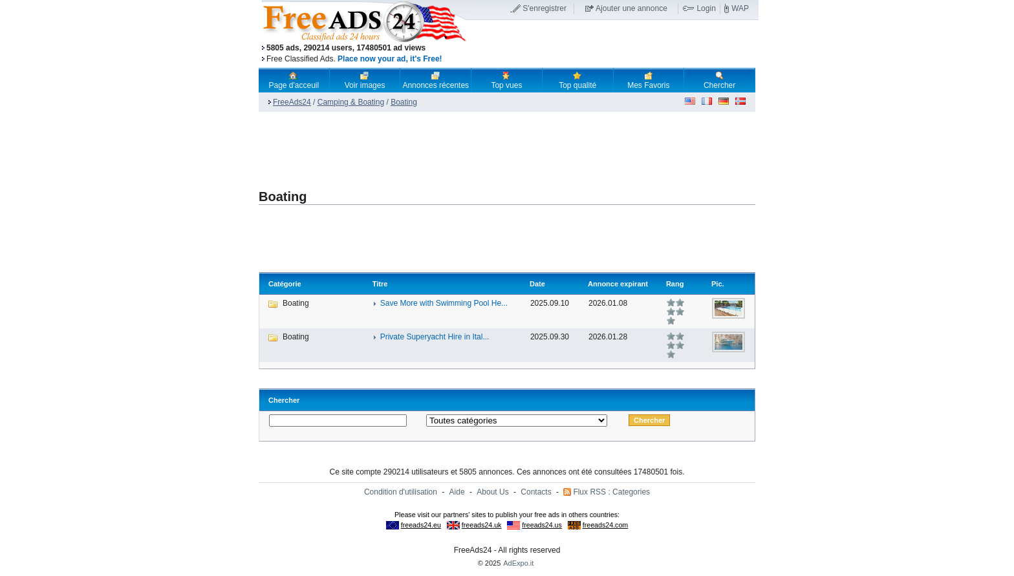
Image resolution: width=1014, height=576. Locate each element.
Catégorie (284, 284)
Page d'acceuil (294, 80)
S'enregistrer (544, 8)
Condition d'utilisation (400, 491)
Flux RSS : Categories (611, 491)
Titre (380, 284)
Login (705, 8)
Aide (457, 491)
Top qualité (577, 80)
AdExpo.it (518, 563)
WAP (740, 8)
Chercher (719, 80)
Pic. (717, 284)
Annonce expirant (618, 284)
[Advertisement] (612, 44)
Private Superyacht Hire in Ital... (435, 336)
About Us (492, 491)
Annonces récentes (435, 80)
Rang (675, 284)
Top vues (506, 80)
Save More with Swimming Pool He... (444, 303)
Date (537, 284)
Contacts (536, 491)
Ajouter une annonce (631, 8)
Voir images (365, 80)
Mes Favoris (648, 80)
